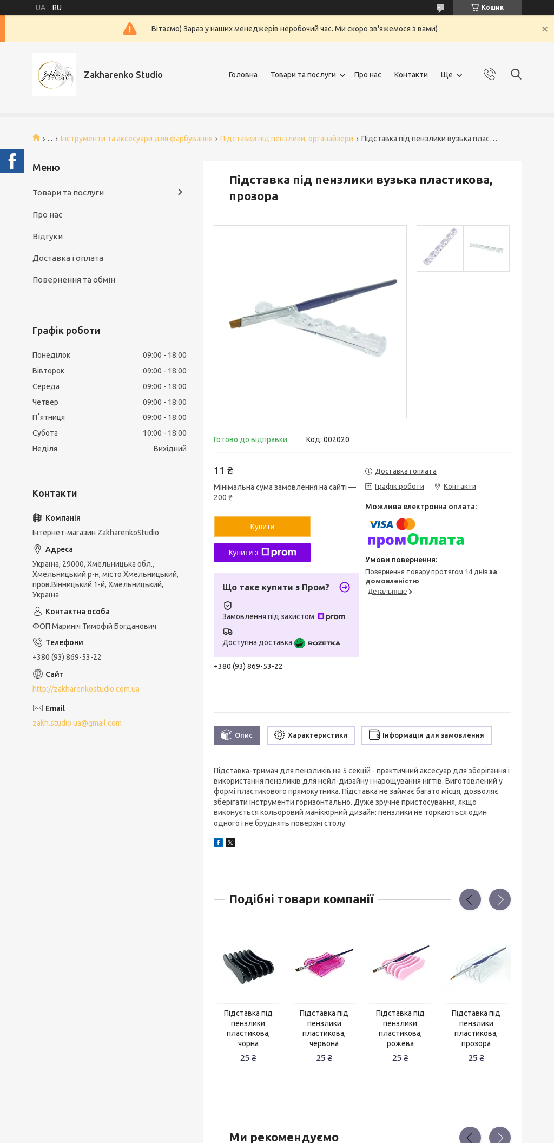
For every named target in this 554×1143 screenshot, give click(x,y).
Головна (243, 74)
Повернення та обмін (73, 279)
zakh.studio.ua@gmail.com (77, 723)
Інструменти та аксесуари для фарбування (137, 138)
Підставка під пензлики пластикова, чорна (248, 1028)
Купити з (262, 552)
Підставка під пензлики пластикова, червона (324, 1028)
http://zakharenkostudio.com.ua (86, 689)
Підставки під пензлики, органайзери (286, 138)
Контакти (411, 74)
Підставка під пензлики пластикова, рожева (400, 1028)
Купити (262, 526)
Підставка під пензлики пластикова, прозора (476, 1028)
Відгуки (47, 236)
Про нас (367, 74)
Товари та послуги (303, 74)
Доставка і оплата (67, 257)
